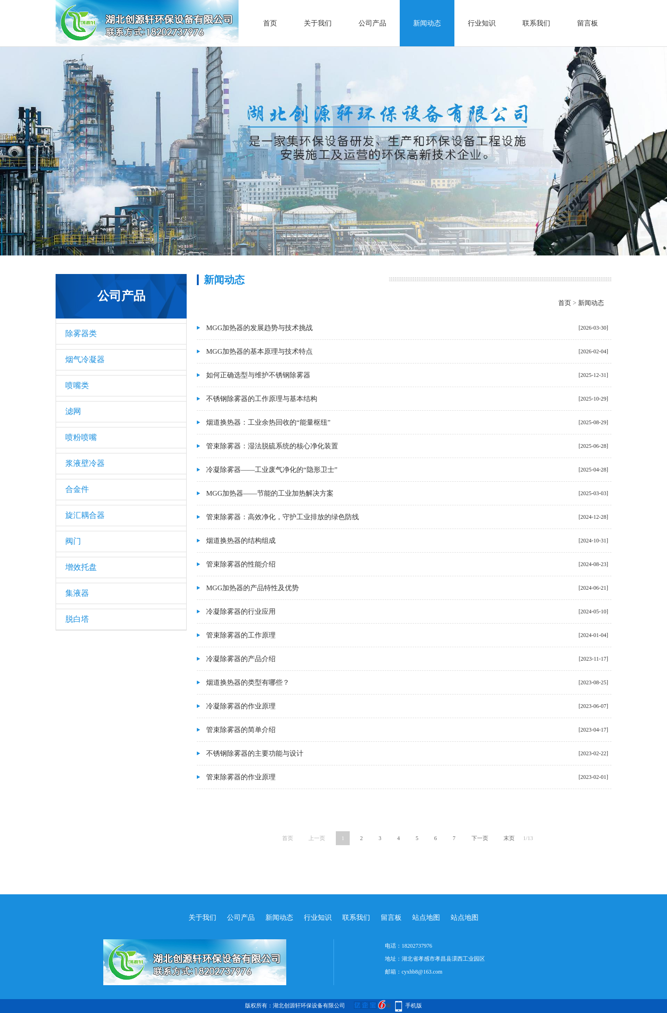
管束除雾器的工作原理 (241, 635)
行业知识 (482, 23)
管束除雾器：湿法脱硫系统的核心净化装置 (272, 446)
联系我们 (536, 23)
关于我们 (318, 23)
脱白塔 (77, 619)
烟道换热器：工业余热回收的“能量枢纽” (268, 422)
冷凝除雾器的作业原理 (241, 706)
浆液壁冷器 (85, 463)
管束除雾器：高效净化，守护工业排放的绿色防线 (282, 517)
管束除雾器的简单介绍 (241, 729)
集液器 (77, 593)
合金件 (77, 489)
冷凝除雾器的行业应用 (241, 611)
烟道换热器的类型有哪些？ (247, 682)
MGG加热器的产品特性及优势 (252, 588)
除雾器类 (81, 333)
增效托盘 (81, 567)
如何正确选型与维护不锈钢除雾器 (258, 375)
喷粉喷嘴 (81, 437)
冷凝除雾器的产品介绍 (241, 659)
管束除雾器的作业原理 (241, 777)
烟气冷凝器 (85, 359)
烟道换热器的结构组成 (241, 540)
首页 (270, 23)
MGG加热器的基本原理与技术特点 (259, 351)
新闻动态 (427, 23)
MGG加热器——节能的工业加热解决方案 (270, 493)
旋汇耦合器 (85, 515)
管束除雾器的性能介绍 (241, 564)
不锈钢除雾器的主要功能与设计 (254, 753)
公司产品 (372, 23)
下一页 (480, 838)
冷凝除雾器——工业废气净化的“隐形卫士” (271, 469)
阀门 (73, 541)
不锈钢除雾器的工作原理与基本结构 (261, 398)
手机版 (413, 1005)
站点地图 (426, 917)
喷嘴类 (77, 385)
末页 (509, 838)
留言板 (587, 23)
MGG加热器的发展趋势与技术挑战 (259, 327)
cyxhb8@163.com (422, 971)
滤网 (73, 411)
